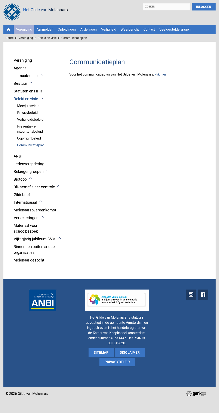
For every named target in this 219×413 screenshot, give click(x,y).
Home (8, 29)
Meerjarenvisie (28, 106)
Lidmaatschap (26, 75)
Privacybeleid (27, 113)
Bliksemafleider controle (34, 187)
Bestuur (20, 83)
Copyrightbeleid (29, 138)
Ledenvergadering (29, 164)
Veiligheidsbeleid (30, 119)
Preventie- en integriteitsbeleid (30, 129)
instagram (190, 295)
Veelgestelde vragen (175, 29)
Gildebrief (22, 194)
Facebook (203, 295)
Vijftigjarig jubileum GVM (35, 239)
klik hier (160, 74)
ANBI (18, 156)
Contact (149, 29)
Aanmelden (45, 29)
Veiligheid (108, 29)
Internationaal (25, 202)
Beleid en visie (47, 38)
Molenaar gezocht (29, 260)
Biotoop (20, 179)
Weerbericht (130, 29)
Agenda (20, 68)
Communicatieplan (74, 38)
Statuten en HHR (28, 91)
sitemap (101, 353)
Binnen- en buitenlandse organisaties (34, 249)
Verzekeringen (26, 217)
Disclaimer (130, 353)
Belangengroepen (29, 171)
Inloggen (203, 7)
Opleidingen (67, 29)
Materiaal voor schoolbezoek (26, 228)
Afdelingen (88, 29)
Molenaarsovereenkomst (35, 210)
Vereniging (24, 29)
